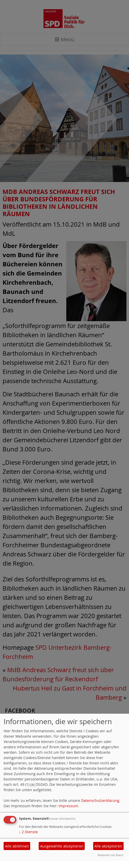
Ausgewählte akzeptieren (61, 846)
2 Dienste (28, 831)
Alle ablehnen (17, 846)
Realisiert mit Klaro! (110, 855)
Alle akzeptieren (108, 846)
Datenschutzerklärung (100, 800)
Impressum (68, 805)
